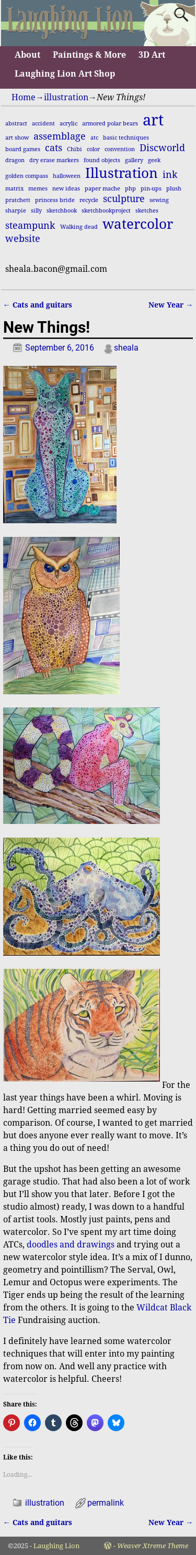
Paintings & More (89, 55)
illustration (66, 97)
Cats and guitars (37, 305)
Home (23, 97)
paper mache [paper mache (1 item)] (102, 188)
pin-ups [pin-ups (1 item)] (151, 188)
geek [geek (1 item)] (154, 160)
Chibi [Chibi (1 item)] (74, 149)
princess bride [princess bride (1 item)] (55, 200)
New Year (170, 305)
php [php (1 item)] (130, 188)
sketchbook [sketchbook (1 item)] (62, 210)
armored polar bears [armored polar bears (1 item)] (110, 123)
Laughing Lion (56, 1546)
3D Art (152, 55)
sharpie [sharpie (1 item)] (15, 210)
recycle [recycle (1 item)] (88, 200)
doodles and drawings (70, 1245)
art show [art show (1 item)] (17, 137)
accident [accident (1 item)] (43, 123)
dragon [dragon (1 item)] (15, 160)
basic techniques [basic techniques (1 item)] (126, 137)
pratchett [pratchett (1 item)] (17, 200)
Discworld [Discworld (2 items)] (162, 148)
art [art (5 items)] (153, 120)
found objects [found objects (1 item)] (102, 160)
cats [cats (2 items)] (53, 148)
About (27, 55)
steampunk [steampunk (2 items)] (30, 225)
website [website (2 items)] (22, 239)
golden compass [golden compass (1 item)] (26, 176)
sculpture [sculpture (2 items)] (124, 199)
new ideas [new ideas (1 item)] (66, 188)
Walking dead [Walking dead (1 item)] (79, 227)
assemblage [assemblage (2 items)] (59, 136)
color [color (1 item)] (93, 149)
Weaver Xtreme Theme (152, 1546)
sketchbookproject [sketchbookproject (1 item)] (106, 210)
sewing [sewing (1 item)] (159, 200)
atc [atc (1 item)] (94, 137)
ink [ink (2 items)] (170, 175)
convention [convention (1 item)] (120, 149)
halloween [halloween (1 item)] (66, 176)
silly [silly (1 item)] (36, 210)
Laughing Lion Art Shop (65, 74)
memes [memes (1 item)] (38, 188)
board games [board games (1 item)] (22, 149)
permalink (105, 1503)
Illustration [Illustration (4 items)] (121, 173)
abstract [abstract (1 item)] (16, 123)
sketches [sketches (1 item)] (146, 210)
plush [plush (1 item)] (173, 188)
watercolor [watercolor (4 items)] (137, 224)
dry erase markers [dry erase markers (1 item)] (54, 160)
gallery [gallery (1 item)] (134, 160)
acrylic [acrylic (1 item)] (68, 123)
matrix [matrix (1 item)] (14, 188)
